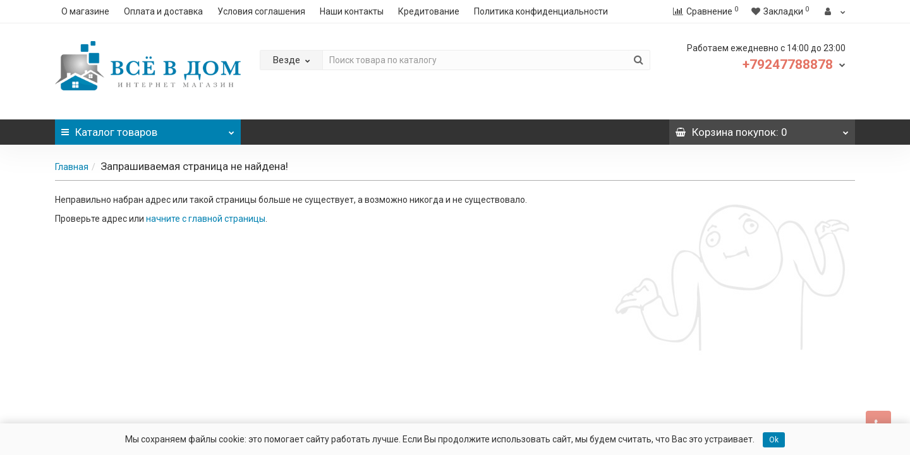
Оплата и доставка (163, 11)
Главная (71, 167)
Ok (774, 439)
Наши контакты (352, 11)
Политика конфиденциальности (541, 11)
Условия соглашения (261, 11)
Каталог (147, 128)
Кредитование (428, 11)
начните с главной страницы (205, 219)
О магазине (85, 11)
